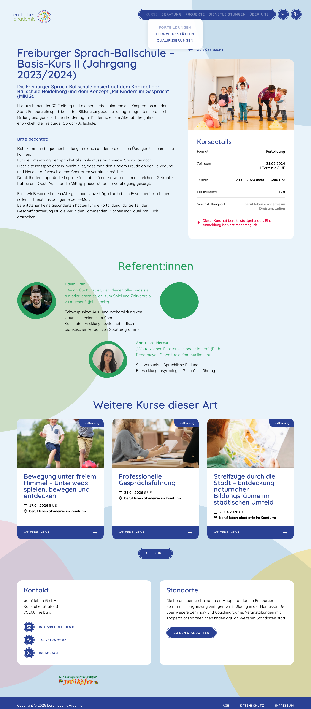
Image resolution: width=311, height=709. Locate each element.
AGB (226, 701)
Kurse (141, 16)
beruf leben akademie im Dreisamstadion (264, 206)
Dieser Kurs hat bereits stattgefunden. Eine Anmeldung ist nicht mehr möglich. (234, 222)
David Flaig (75, 284)
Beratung (164, 16)
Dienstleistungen (223, 16)
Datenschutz (252, 701)
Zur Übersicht (206, 49)
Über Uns (256, 16)
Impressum (284, 701)
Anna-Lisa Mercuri (153, 342)
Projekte (189, 16)
